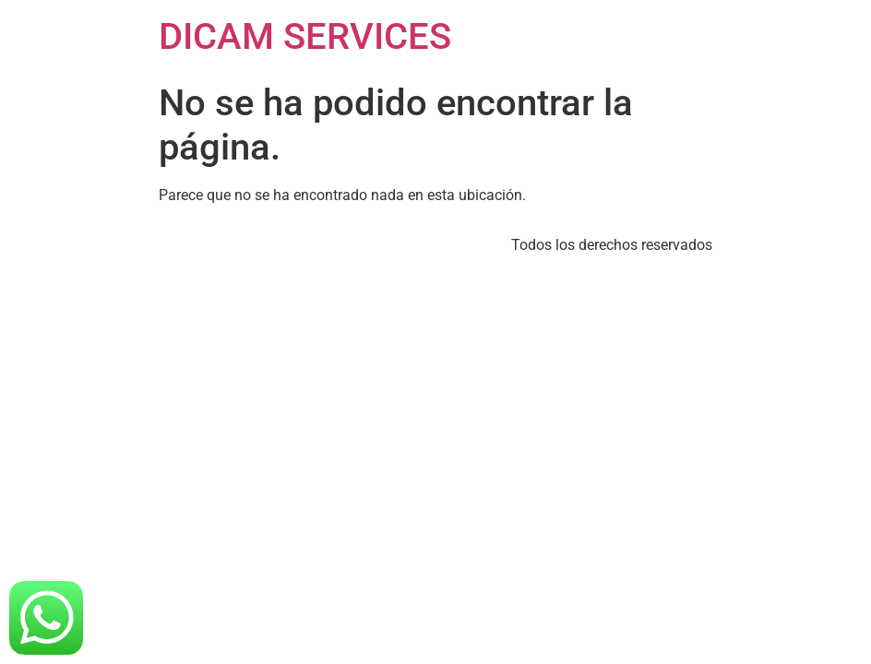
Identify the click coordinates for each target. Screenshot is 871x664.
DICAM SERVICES (305, 36)
